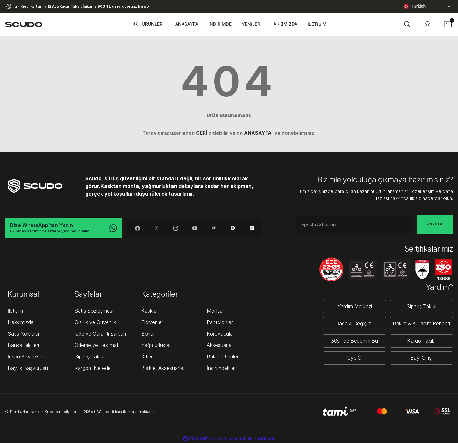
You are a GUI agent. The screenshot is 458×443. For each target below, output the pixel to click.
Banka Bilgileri (23, 345)
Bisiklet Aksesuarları (163, 368)
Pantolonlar (220, 322)
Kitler (147, 356)
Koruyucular (220, 333)
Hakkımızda (21, 322)
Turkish (415, 6)
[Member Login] (427, 24)
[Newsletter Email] (354, 224)
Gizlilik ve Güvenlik (95, 322)
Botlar (148, 333)
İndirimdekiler (221, 368)
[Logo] (23, 24)
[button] (407, 24)
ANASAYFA (258, 133)
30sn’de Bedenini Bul (355, 341)
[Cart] (448, 24)
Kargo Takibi (421, 341)
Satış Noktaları (24, 333)
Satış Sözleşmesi (93, 311)
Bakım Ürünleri (223, 356)
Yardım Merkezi (354, 306)
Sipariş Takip (88, 356)
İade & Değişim (355, 324)
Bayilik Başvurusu (28, 368)
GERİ (201, 133)
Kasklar (149, 311)
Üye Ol (355, 358)
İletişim (15, 311)
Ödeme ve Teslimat (96, 345)
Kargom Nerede (92, 368)
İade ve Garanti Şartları (100, 333)
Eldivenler (152, 322)
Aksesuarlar (220, 345)
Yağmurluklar (156, 345)
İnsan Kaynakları (26, 356)
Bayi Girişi (421, 358)
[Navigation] (147, 24)
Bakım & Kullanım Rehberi (421, 324)
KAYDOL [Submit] (435, 224)
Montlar (215, 311)
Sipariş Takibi (421, 306)
